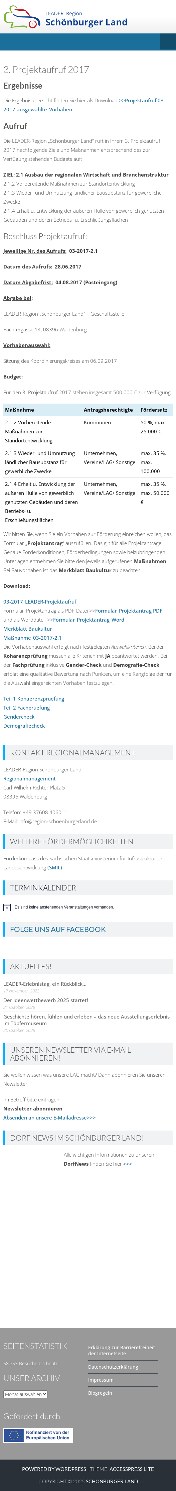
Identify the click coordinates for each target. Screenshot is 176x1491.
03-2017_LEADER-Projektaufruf (39, 601)
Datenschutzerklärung (113, 1367)
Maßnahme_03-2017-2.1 (32, 637)
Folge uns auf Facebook (58, 929)
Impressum (101, 1380)
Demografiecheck (24, 725)
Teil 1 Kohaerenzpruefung (33, 698)
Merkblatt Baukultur (27, 628)
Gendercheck (18, 716)
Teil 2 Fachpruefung (26, 707)
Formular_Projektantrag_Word (88, 619)
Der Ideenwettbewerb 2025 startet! (45, 1000)
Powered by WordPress (54, 1469)
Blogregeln (100, 1393)
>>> (127, 1163)
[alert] (88, 907)
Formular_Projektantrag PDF (128, 610)
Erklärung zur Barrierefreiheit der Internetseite (121, 1350)
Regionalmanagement (29, 778)
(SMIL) (54, 867)
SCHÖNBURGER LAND (112, 1481)
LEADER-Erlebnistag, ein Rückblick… (44, 983)
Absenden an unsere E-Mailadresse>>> (49, 1117)
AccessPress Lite (132, 1469)
